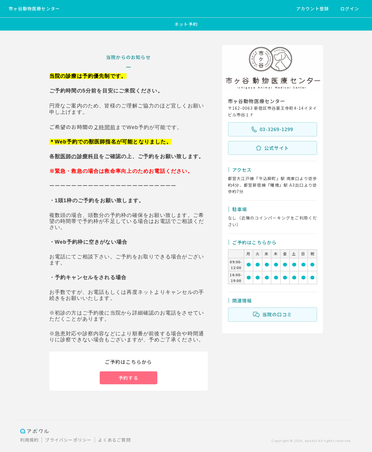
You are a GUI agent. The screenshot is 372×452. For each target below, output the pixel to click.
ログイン (349, 8)
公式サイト (272, 148)
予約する (128, 377)
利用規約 (29, 440)
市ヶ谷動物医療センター (34, 8)
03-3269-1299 (272, 129)
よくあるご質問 (114, 440)
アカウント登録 (312, 8)
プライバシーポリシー (68, 440)
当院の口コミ (272, 314)
